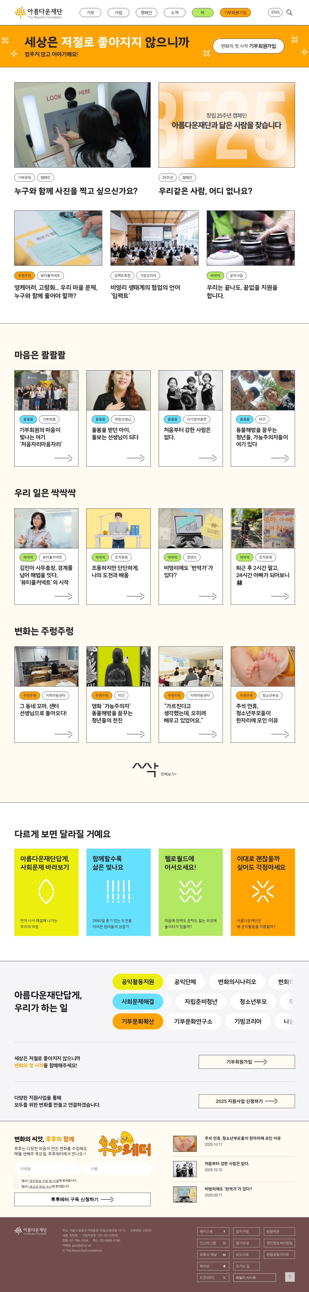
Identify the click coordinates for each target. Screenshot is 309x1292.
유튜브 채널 (213, 1254)
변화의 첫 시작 (248, 46)
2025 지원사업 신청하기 (239, 1101)
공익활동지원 (138, 981)
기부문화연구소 (194, 1021)
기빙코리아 (249, 1021)
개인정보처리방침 (279, 1243)
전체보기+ (154, 770)
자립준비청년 (200, 1001)
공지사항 (242, 1231)
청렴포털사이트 (277, 1254)
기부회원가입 (235, 12)
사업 (118, 12)
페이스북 (213, 1231)
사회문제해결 (138, 1001)
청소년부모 (252, 1001)
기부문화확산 (138, 1021)
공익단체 (186, 981)
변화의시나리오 (238, 981)
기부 (90, 12)
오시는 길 (243, 1266)
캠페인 (146, 12)
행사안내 (242, 1243)
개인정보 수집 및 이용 (44, 1181)
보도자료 (242, 1254)
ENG (275, 12)
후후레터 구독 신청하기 (74, 1199)
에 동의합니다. (49, 1180)
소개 (174, 12)
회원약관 (272, 1231)
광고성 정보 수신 (40, 1186)
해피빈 (213, 1266)
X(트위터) (213, 1277)
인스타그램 (213, 1243)
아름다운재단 (30, 1231)
